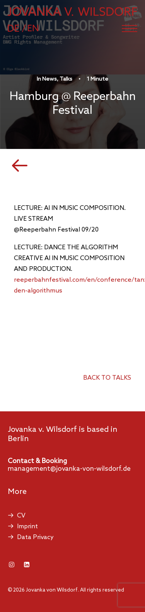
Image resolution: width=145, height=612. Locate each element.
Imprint (27, 526)
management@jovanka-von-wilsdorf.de (69, 469)
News (49, 79)
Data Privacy (35, 537)
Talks (66, 79)
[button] (129, 28)
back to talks (107, 378)
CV (21, 515)
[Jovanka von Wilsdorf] (72, 11)
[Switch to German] (20, 28)
